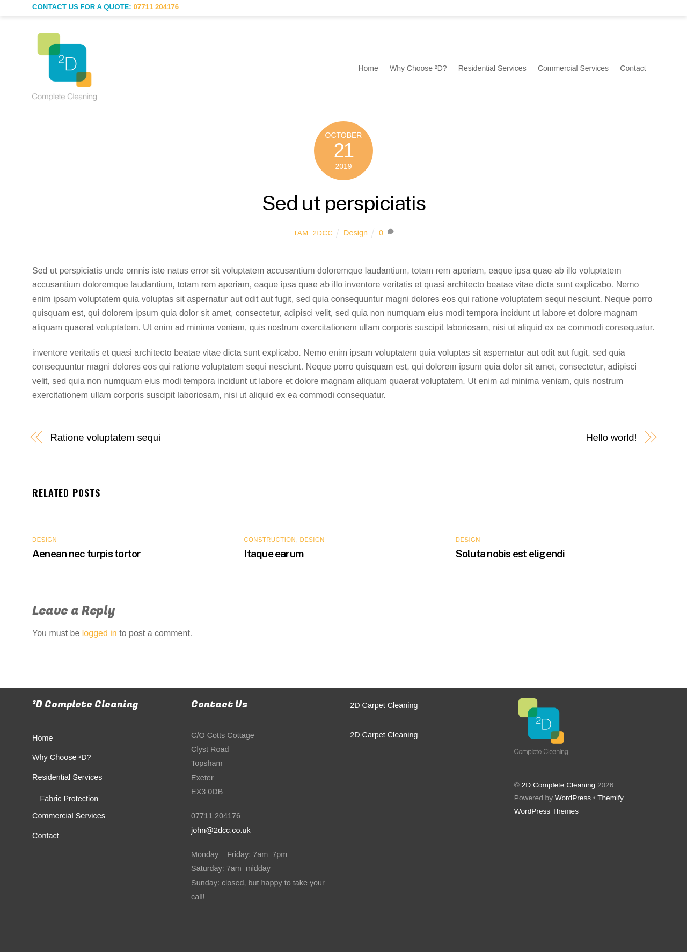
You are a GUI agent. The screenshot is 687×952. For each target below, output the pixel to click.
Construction (270, 539)
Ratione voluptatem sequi (105, 437)
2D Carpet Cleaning (384, 705)
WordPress (573, 798)
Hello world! (611, 437)
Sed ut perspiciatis (344, 203)
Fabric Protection (69, 798)
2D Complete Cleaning (558, 785)
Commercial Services (573, 68)
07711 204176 (156, 7)
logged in (99, 633)
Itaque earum (273, 553)
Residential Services (492, 68)
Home (368, 68)
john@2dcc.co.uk (221, 830)
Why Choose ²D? (418, 68)
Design (356, 232)
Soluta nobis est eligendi (510, 553)
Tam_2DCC (313, 233)
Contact (633, 68)
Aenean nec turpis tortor (86, 553)
